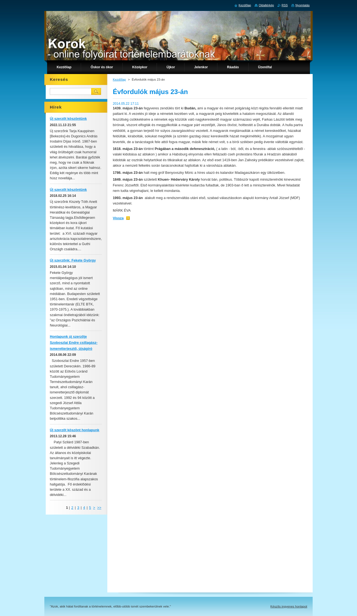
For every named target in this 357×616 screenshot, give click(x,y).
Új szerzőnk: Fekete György (73, 260)
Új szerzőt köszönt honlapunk (74, 430)
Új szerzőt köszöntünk (68, 119)
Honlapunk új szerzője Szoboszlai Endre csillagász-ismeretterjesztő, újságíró (73, 342)
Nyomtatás (302, 5)
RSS (285, 5)
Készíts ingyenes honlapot (288, 606)
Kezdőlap (119, 79)
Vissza (118, 218)
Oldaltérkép (266, 5)
